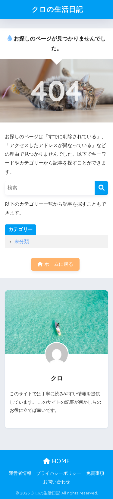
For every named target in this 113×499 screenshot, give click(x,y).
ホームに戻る (55, 264)
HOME (56, 461)
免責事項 (95, 473)
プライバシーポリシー (58, 473)
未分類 (21, 241)
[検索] (101, 188)
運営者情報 (20, 473)
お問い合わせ (56, 481)
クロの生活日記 (57, 9)
